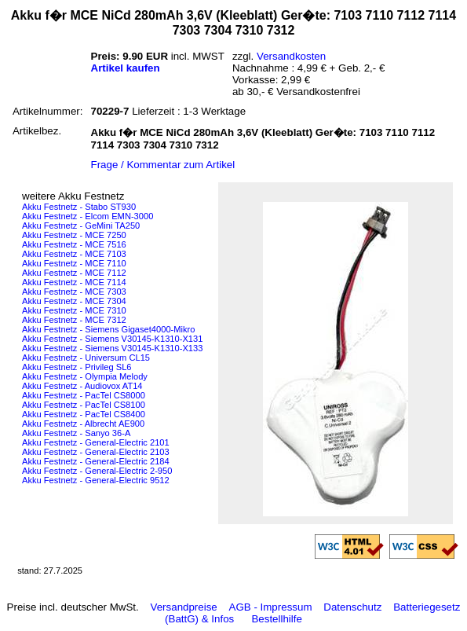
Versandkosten (291, 56)
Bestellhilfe (276, 619)
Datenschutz (352, 607)
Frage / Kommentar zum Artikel (163, 165)
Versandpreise (184, 607)
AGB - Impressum (270, 607)
